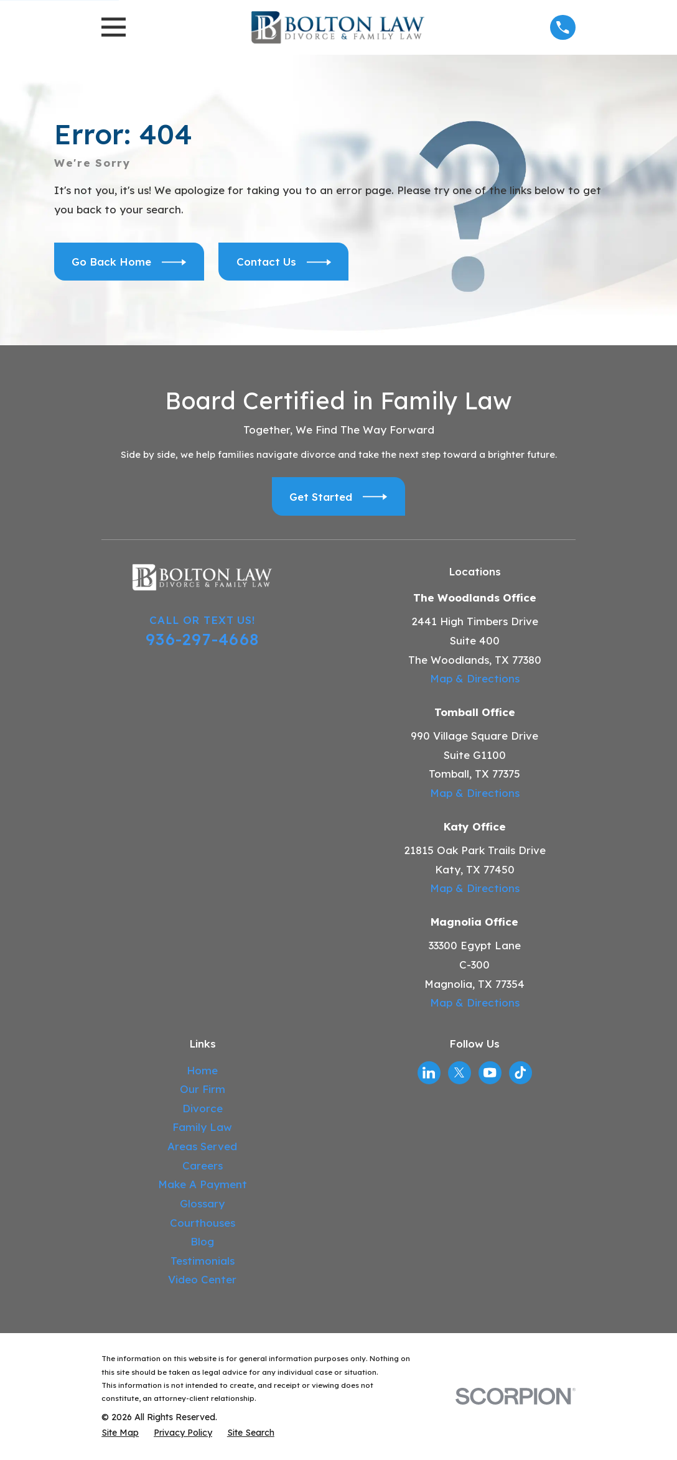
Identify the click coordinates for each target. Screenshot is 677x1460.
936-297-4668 (202, 639)
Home (202, 1070)
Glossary (202, 1203)
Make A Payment (202, 1184)
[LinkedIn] (429, 1072)
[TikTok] (520, 1072)
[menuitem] (120, 1433)
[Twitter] (459, 1072)
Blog (202, 1241)
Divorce (202, 1108)
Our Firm (202, 1088)
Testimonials (202, 1260)
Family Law (202, 1126)
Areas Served (202, 1146)
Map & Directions (475, 678)
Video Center (202, 1279)
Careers (202, 1165)
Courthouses (202, 1222)
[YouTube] (489, 1072)
